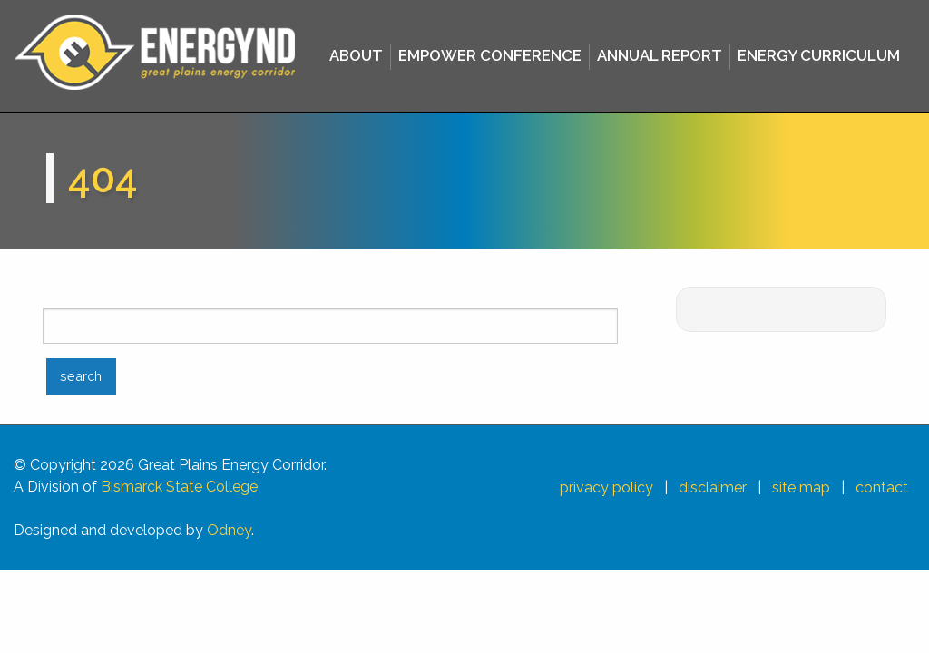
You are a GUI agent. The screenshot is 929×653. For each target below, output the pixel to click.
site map (801, 487)
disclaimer (713, 487)
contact (882, 487)
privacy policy (606, 487)
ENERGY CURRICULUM (819, 55)
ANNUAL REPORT (659, 55)
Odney (229, 530)
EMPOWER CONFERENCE (490, 55)
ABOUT (356, 55)
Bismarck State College (179, 486)
